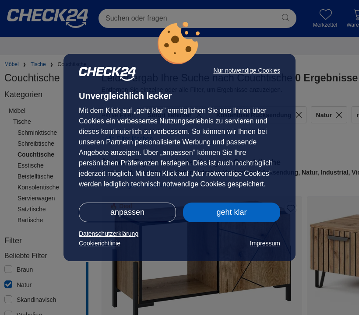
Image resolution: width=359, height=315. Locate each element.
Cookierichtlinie (99, 243)
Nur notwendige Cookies (246, 70)
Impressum (265, 243)
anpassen (127, 212)
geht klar (231, 212)
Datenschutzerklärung (108, 233)
